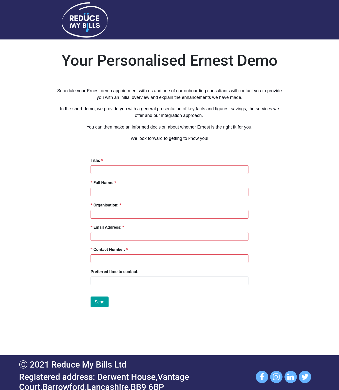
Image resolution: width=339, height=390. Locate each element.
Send (99, 301)
